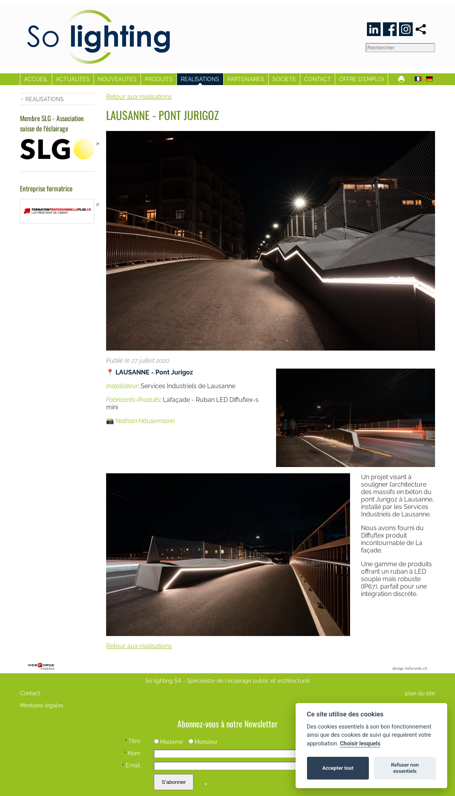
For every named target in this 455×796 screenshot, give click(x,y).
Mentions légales (41, 705)
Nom (132, 753)
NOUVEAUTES (117, 79)
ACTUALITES (73, 79)
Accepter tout (338, 768)
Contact (30, 693)
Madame (168, 741)
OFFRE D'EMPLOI (361, 79)
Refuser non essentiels (405, 768)
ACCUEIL (36, 79)
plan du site (420, 693)
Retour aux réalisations (139, 96)
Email (131, 765)
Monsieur (203, 741)
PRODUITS (159, 79)
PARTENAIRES (246, 79)
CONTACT (317, 79)
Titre (132, 741)
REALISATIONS (200, 79)
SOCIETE (284, 79)
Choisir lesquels (360, 743)
